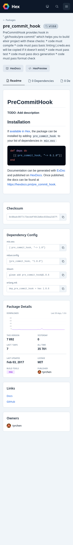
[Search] (57, 6)
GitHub (11, 401)
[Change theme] (47, 6)
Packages (9, 20)
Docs (9, 396)
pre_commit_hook (21, 26)
